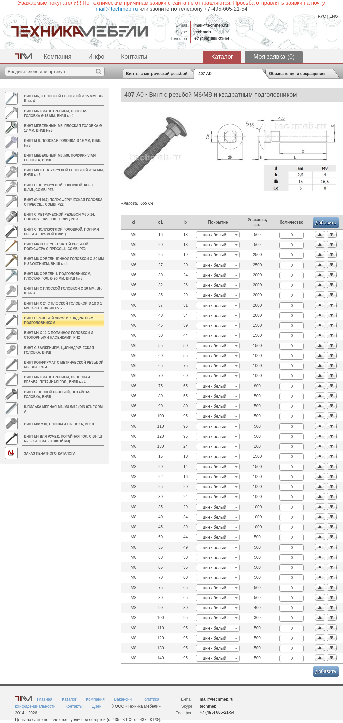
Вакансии (123, 699)
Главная (44, 699)
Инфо (96, 56)
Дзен (96, 706)
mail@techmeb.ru (211, 25)
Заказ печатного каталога (49, 453)
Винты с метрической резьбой (156, 73)
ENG (333, 16)
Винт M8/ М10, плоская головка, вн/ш (59, 424)
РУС (322, 16)
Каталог (222, 56)
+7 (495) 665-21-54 (211, 38)
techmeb (202, 32)
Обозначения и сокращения (297, 73)
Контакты (134, 56)
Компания (57, 56)
